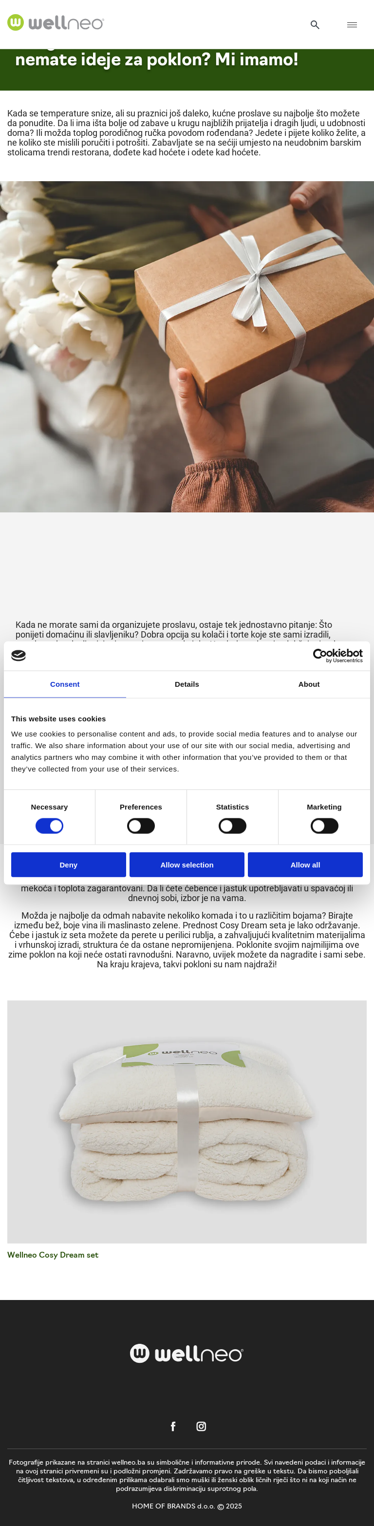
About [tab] (309, 683)
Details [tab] (187, 683)
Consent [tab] (65, 683)
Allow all (305, 865)
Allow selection (186, 865)
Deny (68, 865)
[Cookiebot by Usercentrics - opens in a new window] (320, 655)
